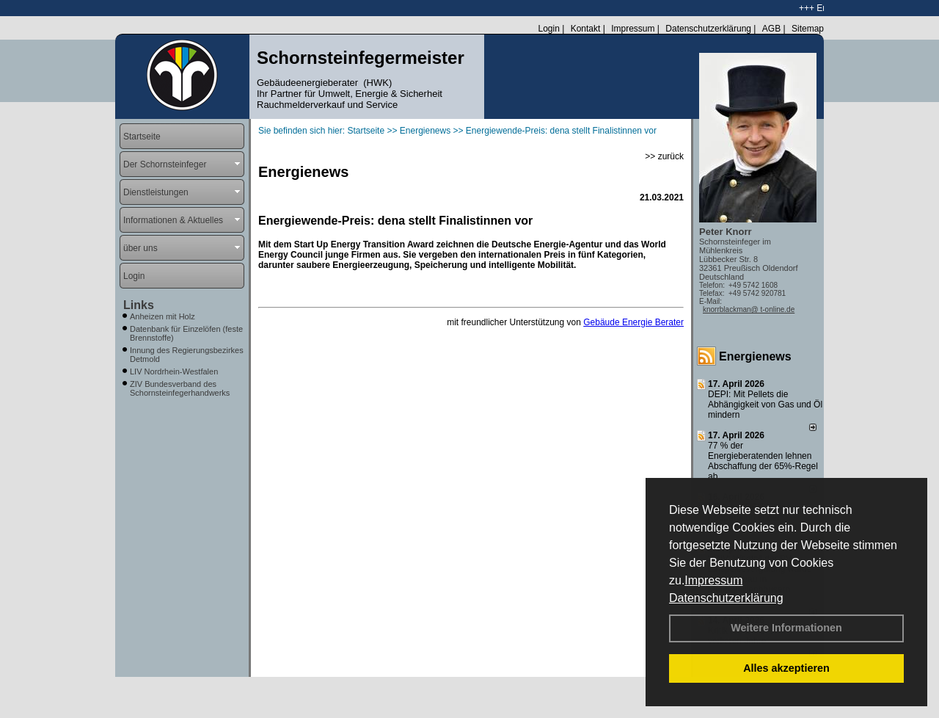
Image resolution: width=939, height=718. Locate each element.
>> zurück (664, 156)
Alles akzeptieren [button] (786, 668)
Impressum (713, 580)
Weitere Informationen (786, 628)
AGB (771, 28)
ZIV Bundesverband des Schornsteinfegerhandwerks (180, 388)
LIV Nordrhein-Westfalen (174, 371)
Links (138, 305)
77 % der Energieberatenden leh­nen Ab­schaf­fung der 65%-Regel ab (763, 461)
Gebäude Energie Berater (633, 322)
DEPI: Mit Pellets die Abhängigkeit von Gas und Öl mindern (765, 404)
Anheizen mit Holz (162, 316)
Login (548, 28)
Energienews (755, 356)
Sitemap (808, 28)
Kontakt (586, 28)
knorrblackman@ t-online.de (748, 309)
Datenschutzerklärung (726, 598)
